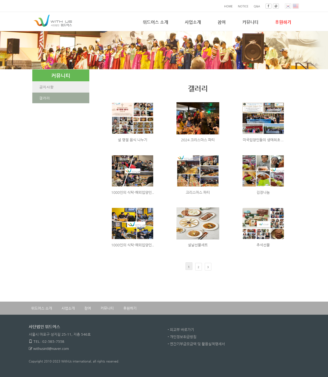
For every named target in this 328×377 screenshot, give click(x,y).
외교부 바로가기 (182, 329)
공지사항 (46, 86)
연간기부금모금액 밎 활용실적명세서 (197, 343)
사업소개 (193, 22)
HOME (228, 6)
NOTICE (243, 6)
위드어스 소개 (155, 22)
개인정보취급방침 (183, 336)
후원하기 (130, 308)
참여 (222, 22)
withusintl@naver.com (51, 348)
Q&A (257, 6)
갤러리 (44, 97)
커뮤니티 (250, 22)
